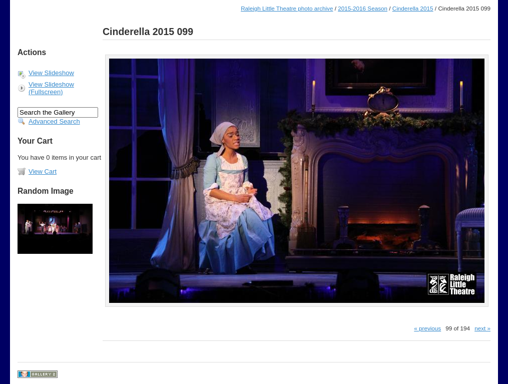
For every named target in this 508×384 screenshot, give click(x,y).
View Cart (43, 171)
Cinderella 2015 (412, 8)
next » (482, 328)
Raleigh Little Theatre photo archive (287, 8)
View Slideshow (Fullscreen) (51, 88)
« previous (427, 328)
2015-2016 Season (362, 8)
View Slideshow (51, 73)
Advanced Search (54, 121)
